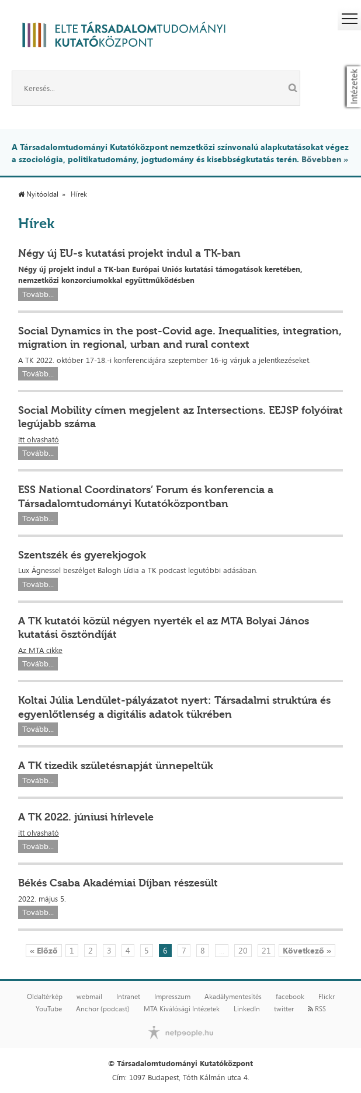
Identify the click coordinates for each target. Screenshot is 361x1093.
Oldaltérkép (45, 996)
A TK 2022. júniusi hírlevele (86, 817)
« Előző (44, 950)
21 (266, 950)
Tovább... (38, 294)
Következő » (307, 950)
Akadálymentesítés (233, 996)
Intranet (128, 996)
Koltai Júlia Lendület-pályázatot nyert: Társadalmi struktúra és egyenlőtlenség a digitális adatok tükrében (174, 707)
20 (243, 950)
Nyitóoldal (38, 194)
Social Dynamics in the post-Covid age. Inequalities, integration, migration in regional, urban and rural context (180, 337)
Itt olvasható (38, 439)
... (221, 950)
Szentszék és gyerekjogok (82, 555)
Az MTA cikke (40, 650)
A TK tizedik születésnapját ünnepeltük (115, 765)
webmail (89, 996)
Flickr (326, 996)
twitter (284, 1009)
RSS (317, 1009)
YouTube (49, 1009)
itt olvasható (38, 832)
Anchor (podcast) (103, 1009)
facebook (290, 996)
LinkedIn (247, 1009)
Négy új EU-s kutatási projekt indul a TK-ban (129, 253)
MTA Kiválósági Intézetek (182, 1009)
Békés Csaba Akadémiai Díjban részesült (118, 883)
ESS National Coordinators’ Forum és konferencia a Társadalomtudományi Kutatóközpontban (145, 496)
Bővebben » (324, 159)
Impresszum (172, 996)
